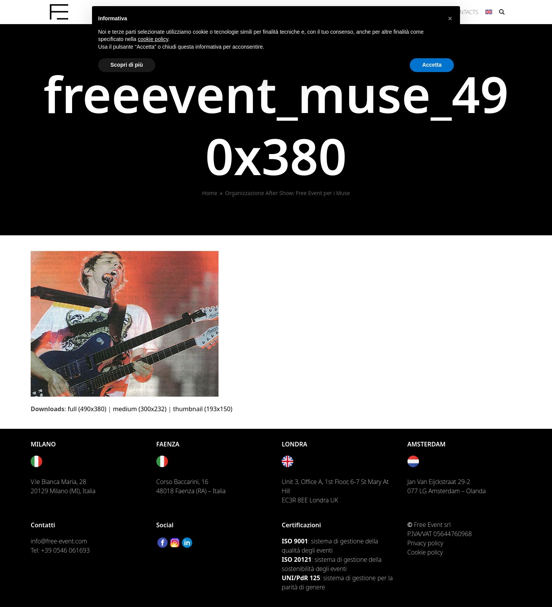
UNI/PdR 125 (301, 578)
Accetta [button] (432, 65)
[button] (502, 11)
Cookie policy (425, 552)
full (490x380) (86, 409)
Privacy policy (425, 543)
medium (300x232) (139, 409)
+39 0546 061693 (65, 550)
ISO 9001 (295, 541)
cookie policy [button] (153, 39)
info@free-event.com (59, 541)
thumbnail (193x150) (202, 409)
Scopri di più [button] (126, 65)
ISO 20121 (297, 559)
